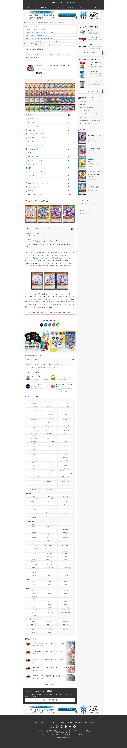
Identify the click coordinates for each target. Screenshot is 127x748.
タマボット (49, 433)
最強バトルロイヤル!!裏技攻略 (86, 107)
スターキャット (65, 436)
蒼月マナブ (34, 553)
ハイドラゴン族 (49, 612)
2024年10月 (49, 627)
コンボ (65, 501)
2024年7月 (34, 627)
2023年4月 (49, 621)
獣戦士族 (50, 591)
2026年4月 (49, 632)
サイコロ (68, 54)
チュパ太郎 (49, 553)
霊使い (33, 484)
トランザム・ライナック (34, 430)
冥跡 (65, 479)
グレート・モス (65, 476)
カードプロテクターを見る (90, 91)
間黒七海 (65, 535)
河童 (34, 449)
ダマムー (65, 572)
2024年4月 (65, 624)
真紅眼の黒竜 (49, 403)
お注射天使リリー (34, 419)
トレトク (90, 44)
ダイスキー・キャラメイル (35, 145)
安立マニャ (49, 556)
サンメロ (34, 507)
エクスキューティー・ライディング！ (39, 183)
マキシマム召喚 (52, 367)
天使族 (50, 54)
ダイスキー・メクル (33, 126)
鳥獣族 (65, 601)
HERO (65, 414)
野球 (65, 449)
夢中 (50, 460)
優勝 (34, 496)
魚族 (65, 599)
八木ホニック (34, 532)
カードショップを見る (90, 53)
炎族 (50, 596)
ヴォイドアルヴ (65, 481)
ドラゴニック (65, 422)
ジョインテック (65, 430)
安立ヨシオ (65, 532)
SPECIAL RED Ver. (96, 120)
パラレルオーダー (49, 512)
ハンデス (50, 509)
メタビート (65, 504)
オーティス (34, 529)
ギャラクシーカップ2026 (31, 26)
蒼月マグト (49, 564)
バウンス (65, 509)
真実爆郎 (34, 537)
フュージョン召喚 (41, 367)
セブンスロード (65, 419)
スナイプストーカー (33, 156)
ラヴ (50, 454)
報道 (50, 364)
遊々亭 (90, 30)
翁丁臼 (49, 575)
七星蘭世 (50, 529)
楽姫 (50, 444)
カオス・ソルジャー (34, 471)
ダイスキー (28, 54)
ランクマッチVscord (84, 207)
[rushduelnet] (62, 726)
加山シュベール (49, 543)
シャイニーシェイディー (35, 187)
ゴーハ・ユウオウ (34, 548)
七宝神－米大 (31, 130)
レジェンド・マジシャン (35, 160)
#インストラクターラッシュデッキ (38, 228)
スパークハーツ (49, 479)
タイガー (65, 540)
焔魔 (50, 409)
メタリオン (49, 427)
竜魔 (50, 515)
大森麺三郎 (65, 529)
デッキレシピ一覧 (50, 685)
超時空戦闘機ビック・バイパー (65, 473)
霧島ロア (65, 527)
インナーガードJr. (93, 72)
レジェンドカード (94, 117)
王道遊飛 (50, 551)
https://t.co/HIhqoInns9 (49, 241)
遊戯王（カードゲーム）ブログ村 (87, 213)
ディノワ (34, 575)
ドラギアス (34, 422)
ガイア (33, 414)
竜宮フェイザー (34, 564)
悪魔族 (65, 593)
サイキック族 (34, 609)
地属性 (49, 584)
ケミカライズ (49, 436)
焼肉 (34, 427)
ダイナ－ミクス (34, 460)
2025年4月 (34, 629)
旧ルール (65, 489)
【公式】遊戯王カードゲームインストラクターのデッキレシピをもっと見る (50, 313)
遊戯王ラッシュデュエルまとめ (63, 2)
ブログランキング (84, 210)
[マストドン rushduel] (66, 726)
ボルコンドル (49, 422)
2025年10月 (65, 629)
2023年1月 (34, 621)
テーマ (28, 401)
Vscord (83, 734)
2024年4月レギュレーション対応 (33, 57)
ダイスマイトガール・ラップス (37, 134)
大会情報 (43, 7)
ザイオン (34, 567)
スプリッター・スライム (35, 164)
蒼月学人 (34, 527)
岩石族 (33, 607)
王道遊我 (34, 524)
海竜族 (49, 604)
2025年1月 (65, 627)
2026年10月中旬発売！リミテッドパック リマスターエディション (42, 41)
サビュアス (34, 570)
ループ (65, 507)
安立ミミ (50, 532)
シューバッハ (65, 575)
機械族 (49, 607)
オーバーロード (65, 427)
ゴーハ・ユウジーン (49, 545)
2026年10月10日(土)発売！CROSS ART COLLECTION (38, 38)
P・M (34, 465)
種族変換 (34, 515)
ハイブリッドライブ (49, 441)
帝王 (34, 409)
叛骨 (34, 479)
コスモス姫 (49, 471)
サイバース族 (65, 607)
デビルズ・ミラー (58, 364)
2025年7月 (49, 629)
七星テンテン (49, 572)
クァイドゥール (49, 567)
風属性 (65, 584)
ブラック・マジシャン (65, 403)
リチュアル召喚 (29, 367)
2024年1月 (49, 624)
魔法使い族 (34, 593)
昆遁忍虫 (34, 462)
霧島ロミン (49, 527)
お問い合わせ (78, 722)
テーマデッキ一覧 (92, 104)
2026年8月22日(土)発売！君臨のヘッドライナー (37, 35)
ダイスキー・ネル (33, 153)
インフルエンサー (97, 7)
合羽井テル (65, 556)
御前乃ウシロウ (34, 535)
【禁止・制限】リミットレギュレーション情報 (90, 101)
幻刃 (34, 446)
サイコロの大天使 (33, 149)
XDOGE (94, 207)
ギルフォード (65, 411)
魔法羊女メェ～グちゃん (65, 471)
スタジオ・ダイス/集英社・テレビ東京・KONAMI (71, 731)
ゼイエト (65, 570)
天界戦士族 (34, 615)
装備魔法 (34, 517)
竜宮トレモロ (65, 562)
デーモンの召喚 (34, 406)
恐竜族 (33, 604)
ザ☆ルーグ (49, 562)
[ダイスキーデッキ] (41, 325)
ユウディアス (65, 548)
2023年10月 (34, 624)
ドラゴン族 (65, 591)
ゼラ (50, 465)
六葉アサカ (65, 559)
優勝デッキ (28, 364)
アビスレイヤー (65, 452)
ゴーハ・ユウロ (34, 545)
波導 (65, 446)
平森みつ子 (34, 556)
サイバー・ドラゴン (65, 406)
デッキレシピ (70, 7)
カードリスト (84, 7)
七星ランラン (34, 562)
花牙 (50, 449)
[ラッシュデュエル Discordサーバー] (57, 726)
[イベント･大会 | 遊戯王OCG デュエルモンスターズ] (40, 73)
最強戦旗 (50, 419)
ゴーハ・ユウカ (65, 545)
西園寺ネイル (49, 540)
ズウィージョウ (34, 551)
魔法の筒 (30, 191)
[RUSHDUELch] (70, 726)
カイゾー (65, 524)
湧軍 (50, 473)
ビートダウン (34, 501)
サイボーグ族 (49, 615)
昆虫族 (33, 601)
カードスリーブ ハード (94, 81)
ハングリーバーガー (65, 468)
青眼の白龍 (34, 403)
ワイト (49, 417)
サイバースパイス (65, 438)
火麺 (34, 444)
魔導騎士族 (34, 612)
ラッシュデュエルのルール (86, 110)
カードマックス (92, 37)
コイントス (34, 504)
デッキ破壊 (34, 509)
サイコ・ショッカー (49, 406)
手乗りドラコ (49, 476)
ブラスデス (68, 364)
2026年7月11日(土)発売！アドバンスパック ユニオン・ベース (41, 32)
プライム (34, 454)
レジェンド (49, 462)
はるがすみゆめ (94, 204)
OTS (49, 468)
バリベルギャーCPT (65, 567)
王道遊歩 (65, 551)
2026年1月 (34, 632)
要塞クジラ (49, 481)
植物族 (65, 604)
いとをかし (65, 465)
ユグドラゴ (34, 425)
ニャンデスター (65, 553)
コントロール (59, 54)
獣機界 (65, 441)
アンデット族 (34, 596)
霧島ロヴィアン (49, 559)
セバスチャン (49, 537)
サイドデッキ (65, 499)
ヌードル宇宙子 (65, 537)
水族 (65, 596)
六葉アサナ (34, 543)
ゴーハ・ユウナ (34, 559)
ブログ (30, 7)
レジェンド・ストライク (35, 172)
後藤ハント (49, 535)
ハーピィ (50, 411)
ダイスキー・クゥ (33, 122)
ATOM (85, 722)
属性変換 (65, 512)
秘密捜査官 (34, 452)
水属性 (65, 581)
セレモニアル (65, 462)
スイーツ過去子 (34, 540)
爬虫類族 (50, 601)
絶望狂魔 (50, 484)
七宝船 (30, 168)
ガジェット (65, 417)
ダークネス (49, 438)
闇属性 (33, 581)
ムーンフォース (34, 481)
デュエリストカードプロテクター (95, 63)
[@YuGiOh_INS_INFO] (37, 73)
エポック (44, 54)
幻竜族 (49, 609)
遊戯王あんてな (83, 204)
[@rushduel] (52, 726)
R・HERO (37, 364)
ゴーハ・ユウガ (49, 548)
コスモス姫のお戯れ (94, 187)
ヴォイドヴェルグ (49, 430)
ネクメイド (34, 473)
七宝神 (65, 454)
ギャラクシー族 (65, 609)
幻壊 (50, 446)
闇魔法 (65, 515)
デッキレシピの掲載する (50, 700)
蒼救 (65, 409)
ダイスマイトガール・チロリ (36, 138)
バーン (33, 512)
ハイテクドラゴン (34, 433)
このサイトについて (39, 722)
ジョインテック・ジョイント (36, 175)
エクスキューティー (34, 411)
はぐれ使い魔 (34, 436)
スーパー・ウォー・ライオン (34, 476)
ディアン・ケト (49, 425)
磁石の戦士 (49, 414)
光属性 (36, 54)
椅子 (65, 444)
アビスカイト (49, 452)
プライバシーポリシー (52, 722)
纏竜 (44, 364)
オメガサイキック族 (65, 612)
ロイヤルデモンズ (65, 425)
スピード (65, 484)
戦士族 (33, 591)
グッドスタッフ (49, 507)
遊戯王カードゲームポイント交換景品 (88, 123)
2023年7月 (65, 621)
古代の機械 (34, 417)
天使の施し (31, 179)
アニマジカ (65, 460)
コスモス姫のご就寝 (94, 148)
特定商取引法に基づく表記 (66, 722)
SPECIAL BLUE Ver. (84, 120)
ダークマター (34, 441)
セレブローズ (34, 438)
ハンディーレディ (34, 468)
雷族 (34, 599)
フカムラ (34, 572)
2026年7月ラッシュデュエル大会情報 (34, 29)
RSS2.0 (91, 722)
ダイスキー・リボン (33, 119)
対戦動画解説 (49, 496)
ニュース (56, 7)
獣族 (50, 599)
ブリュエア (49, 570)
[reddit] (74, 726)
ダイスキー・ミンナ (33, 141)
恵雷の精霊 (65, 457)
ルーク (49, 524)
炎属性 (33, 584)
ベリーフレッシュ (49, 457)
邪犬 (65, 433)
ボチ (65, 543)
